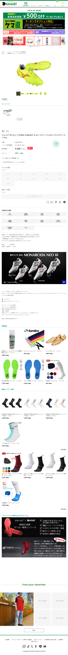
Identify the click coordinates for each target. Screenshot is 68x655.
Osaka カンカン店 (58, 221)
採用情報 (61, 639)
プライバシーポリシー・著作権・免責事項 (22, 639)
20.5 (47, 174)
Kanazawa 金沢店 (9, 228)
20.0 (34, 174)
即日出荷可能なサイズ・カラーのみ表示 (14, 162)
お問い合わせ (34, 641)
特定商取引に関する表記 (50, 639)
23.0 (47, 179)
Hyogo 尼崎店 (58, 214)
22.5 (34, 179)
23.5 (60, 179)
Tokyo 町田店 (42, 221)
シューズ (9, 51)
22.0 (21, 179)
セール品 (20, 119)
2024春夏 (4, 99)
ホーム (3, 51)
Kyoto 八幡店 (42, 214)
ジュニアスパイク (22, 53)
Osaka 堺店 (25, 221)
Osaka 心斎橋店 (10, 221)
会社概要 (7, 639)
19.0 (8, 174)
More (34, 630)
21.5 (8, 179)
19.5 (21, 174)
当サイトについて (38, 639)
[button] (30, 46)
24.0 (8, 183)
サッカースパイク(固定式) (20, 51)
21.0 (60, 174)
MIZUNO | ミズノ (11, 53)
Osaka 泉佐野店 (26, 214)
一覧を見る (63, 449)
